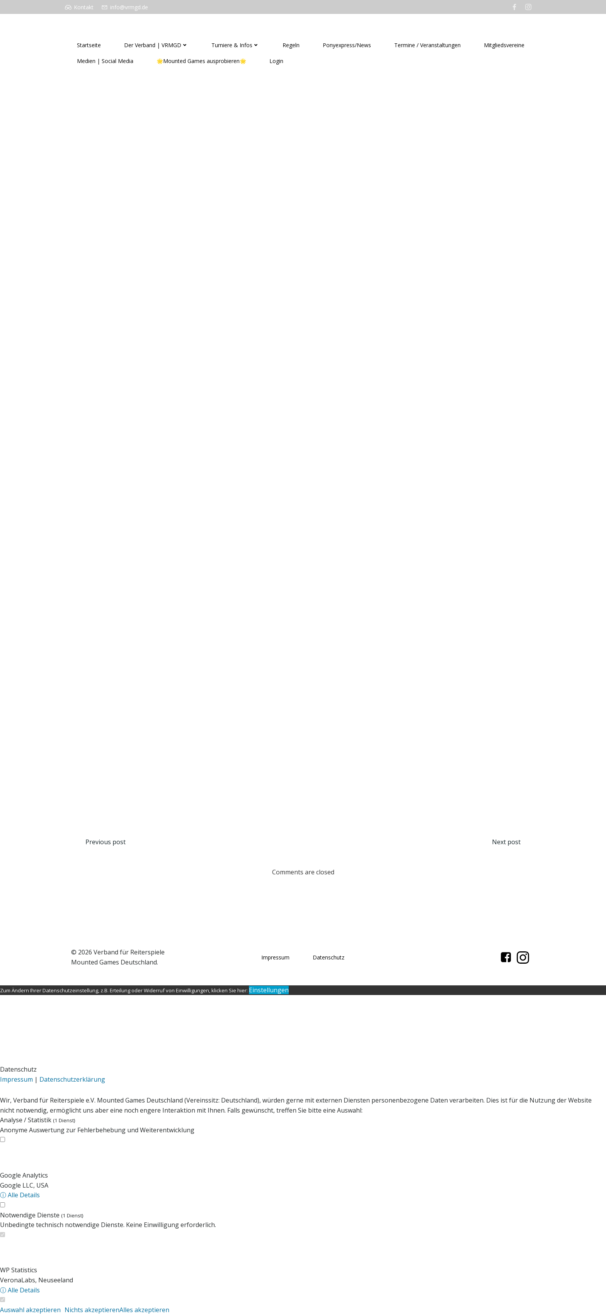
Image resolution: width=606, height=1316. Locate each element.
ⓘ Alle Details (20, 1197)
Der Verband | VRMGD (156, 45)
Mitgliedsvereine (503, 45)
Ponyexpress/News (346, 45)
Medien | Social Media (105, 61)
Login (276, 61)
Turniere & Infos (235, 45)
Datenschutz (329, 959)
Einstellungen (269, 992)
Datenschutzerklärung (72, 1081)
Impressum (276, 959)
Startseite (88, 45)
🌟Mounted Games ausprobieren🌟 (201, 61)
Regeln (290, 45)
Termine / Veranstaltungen (427, 45)
